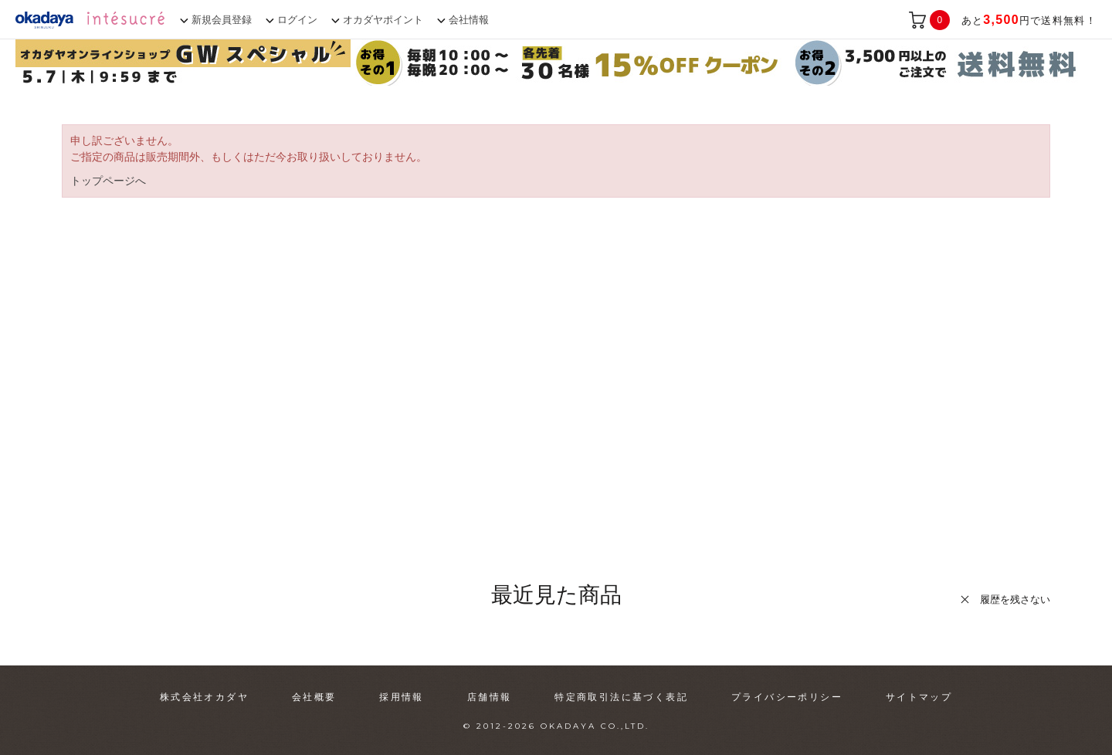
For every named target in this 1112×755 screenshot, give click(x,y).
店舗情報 (489, 697)
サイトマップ (919, 697)
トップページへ (108, 180)
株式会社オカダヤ (204, 697)
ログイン (297, 19)
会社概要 (314, 697)
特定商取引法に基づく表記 (621, 697)
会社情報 (469, 19)
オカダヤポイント (383, 19)
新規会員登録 (222, 19)
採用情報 (401, 697)
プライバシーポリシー (786, 697)
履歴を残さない (1015, 599)
